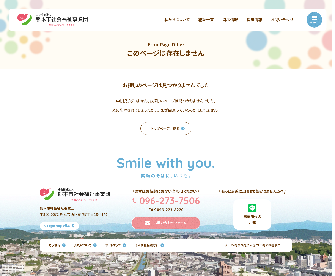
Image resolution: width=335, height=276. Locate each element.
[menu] (314, 20)
